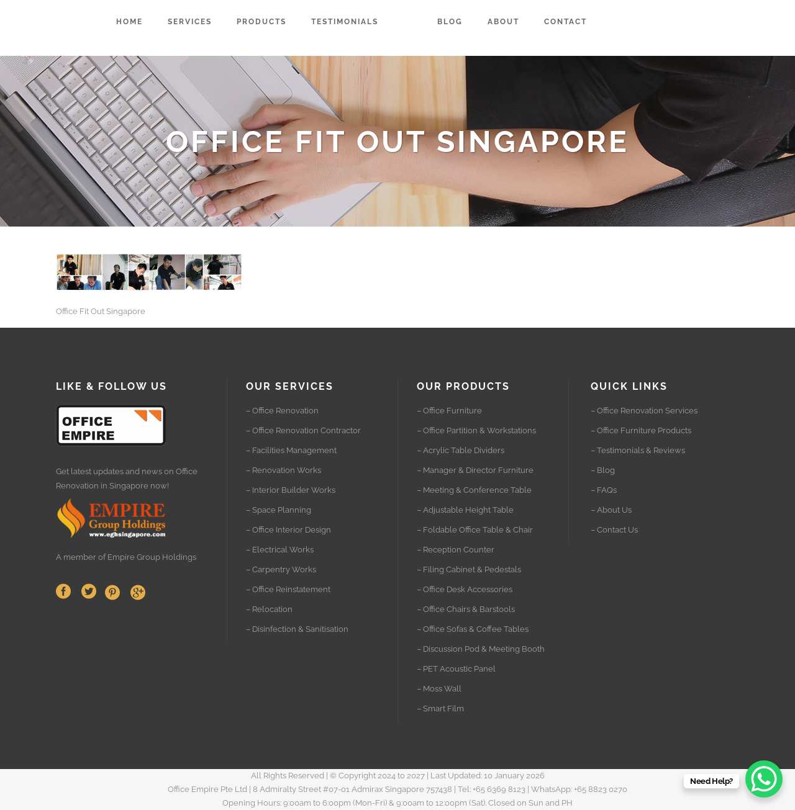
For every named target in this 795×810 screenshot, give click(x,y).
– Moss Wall (439, 688)
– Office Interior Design (288, 529)
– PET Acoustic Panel (456, 668)
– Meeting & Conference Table (474, 490)
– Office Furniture (449, 410)
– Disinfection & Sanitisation (297, 629)
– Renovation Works (283, 470)
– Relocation (269, 609)
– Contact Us (614, 529)
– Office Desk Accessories (464, 589)
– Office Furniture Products (641, 430)
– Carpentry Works (281, 569)
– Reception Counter (455, 549)
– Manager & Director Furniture (475, 470)
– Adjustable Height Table (465, 510)
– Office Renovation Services (644, 410)
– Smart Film (440, 708)
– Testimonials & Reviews (638, 450)
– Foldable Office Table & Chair (475, 529)
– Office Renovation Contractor (303, 430)
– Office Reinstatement (288, 589)
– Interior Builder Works (290, 490)
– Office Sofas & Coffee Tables (473, 629)
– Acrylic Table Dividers (460, 450)
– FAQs (604, 490)
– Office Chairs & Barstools (466, 609)
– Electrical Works (280, 549)
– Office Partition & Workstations (476, 430)
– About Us (611, 510)
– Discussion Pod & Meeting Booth (481, 649)
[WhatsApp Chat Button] (764, 779)
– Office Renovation (282, 410)
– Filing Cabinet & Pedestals (469, 569)
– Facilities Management (291, 450)
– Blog (603, 470)
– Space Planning (278, 510)
